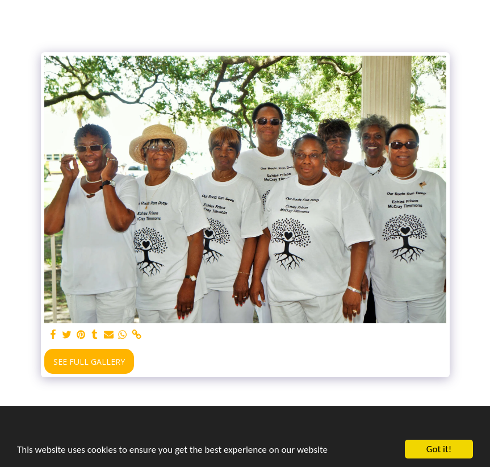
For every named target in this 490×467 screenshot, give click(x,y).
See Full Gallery (89, 361)
